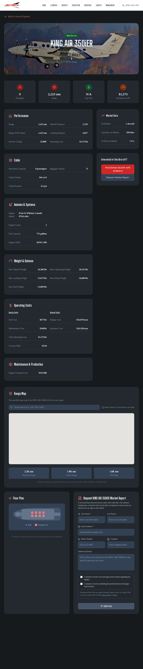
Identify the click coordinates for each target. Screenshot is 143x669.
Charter (98, 5)
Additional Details (85, 552)
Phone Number (85, 539)
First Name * (84, 514)
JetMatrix (53, 5)
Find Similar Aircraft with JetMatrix (117, 169)
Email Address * (86, 526)
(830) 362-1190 (130, 5)
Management (110, 5)
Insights (65, 5)
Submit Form (106, 606)
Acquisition (76, 5)
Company (112, 539)
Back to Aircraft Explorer (17, 16)
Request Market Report (117, 177)
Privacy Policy (106, 595)
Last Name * (112, 514)
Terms (115, 595)
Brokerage (88, 5)
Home (44, 5)
